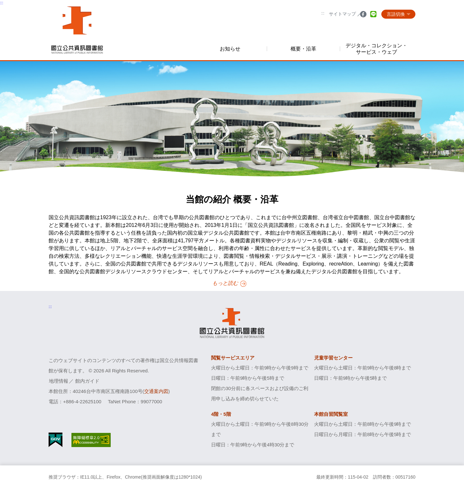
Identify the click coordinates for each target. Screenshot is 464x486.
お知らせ (230, 48)
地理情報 (58, 381)
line (373, 15)
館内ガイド (87, 381)
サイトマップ (342, 13)
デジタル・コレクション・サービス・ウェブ (376, 48)
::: (322, 13)
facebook (363, 15)
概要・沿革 (303, 48)
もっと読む (225, 283)
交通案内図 (156, 391)
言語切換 (396, 14)
